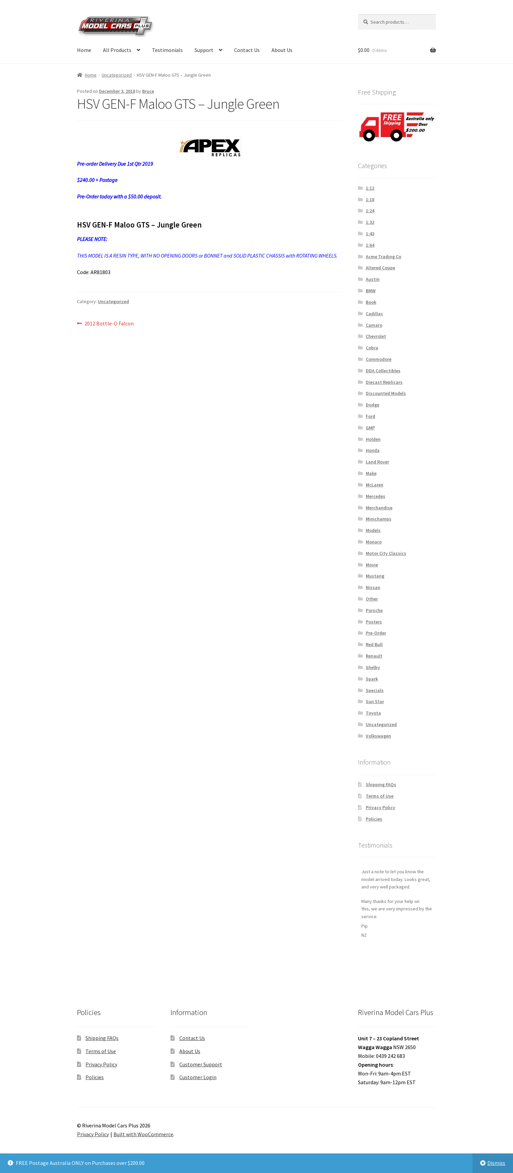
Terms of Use (379, 796)
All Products (117, 50)
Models (373, 530)
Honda (373, 450)
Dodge (372, 405)
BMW (371, 291)
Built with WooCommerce (143, 1134)
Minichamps (378, 519)
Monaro (374, 542)
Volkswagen (378, 736)
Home (84, 50)
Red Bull (374, 644)
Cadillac (374, 314)
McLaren (374, 485)
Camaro (374, 325)
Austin (373, 279)
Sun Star (375, 701)
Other (372, 599)
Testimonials (167, 50)
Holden (373, 439)
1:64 (370, 245)
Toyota (373, 713)
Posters (374, 622)
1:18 (370, 199)
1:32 (370, 222)
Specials (375, 690)
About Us (282, 50)
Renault (374, 656)
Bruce (148, 91)
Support (204, 50)
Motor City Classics (386, 553)
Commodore (378, 359)
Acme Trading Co (383, 257)
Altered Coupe (380, 268)
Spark (372, 679)
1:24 (370, 211)
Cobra (372, 348)
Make (371, 473)
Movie (372, 565)
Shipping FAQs (381, 784)
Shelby (373, 667)
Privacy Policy (380, 807)
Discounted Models (386, 393)
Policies (374, 819)
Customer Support (200, 1064)
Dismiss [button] (496, 1162)
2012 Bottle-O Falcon (109, 323)
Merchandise (379, 508)
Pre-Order (376, 633)
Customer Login (197, 1077)
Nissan (373, 587)
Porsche (374, 610)
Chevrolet (376, 336)
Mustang (375, 576)
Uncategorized (117, 75)
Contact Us (247, 50)
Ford (370, 416)
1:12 (370, 188)
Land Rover (377, 462)
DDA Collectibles (383, 371)
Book (371, 302)
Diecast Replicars (384, 382)
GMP (370, 428)
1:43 (370, 234)
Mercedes (375, 496)
